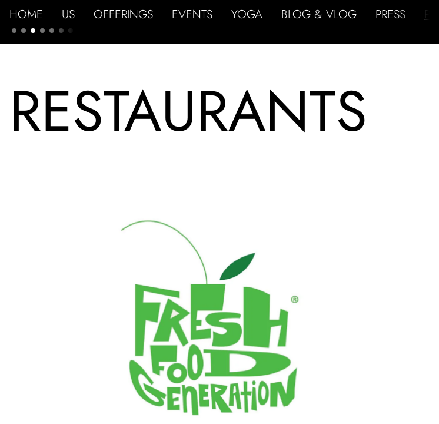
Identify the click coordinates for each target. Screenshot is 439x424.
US (68, 14)
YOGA (246, 14)
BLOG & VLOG (319, 14)
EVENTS (192, 14)
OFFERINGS (123, 14)
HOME (26, 14)
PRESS (390, 14)
